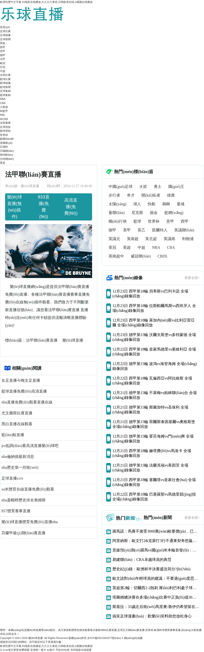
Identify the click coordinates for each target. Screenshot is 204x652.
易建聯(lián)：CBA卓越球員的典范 (141, 559)
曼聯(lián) (117, 213)
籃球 (137, 221)
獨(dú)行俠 (118, 221)
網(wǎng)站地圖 (133, 638)
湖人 (137, 204)
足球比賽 (5, 31)
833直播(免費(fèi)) (44, 207)
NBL (2, 114)
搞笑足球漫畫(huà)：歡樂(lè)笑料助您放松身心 (152, 616)
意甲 (2, 51)
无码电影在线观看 (81, 649)
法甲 (2, 59)
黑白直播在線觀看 (16, 424)
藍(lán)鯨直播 (12, 435)
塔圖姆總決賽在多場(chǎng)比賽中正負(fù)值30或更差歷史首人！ (156, 597)
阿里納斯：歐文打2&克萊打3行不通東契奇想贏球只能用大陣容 (156, 541)
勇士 (157, 186)
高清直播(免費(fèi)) (71, 207)
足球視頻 (5, 126)
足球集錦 (5, 90)
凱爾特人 (160, 230)
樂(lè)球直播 (72, 340)
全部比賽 (5, 74)
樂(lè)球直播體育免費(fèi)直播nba (29, 522)
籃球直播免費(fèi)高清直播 (24, 391)
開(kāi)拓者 (150, 195)
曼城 (180, 204)
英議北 (114, 239)
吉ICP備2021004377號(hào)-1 (105, 638)
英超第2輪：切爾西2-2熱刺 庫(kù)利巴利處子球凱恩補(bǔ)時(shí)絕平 (156, 588)
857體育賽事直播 (15, 511)
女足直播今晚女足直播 (20, 380)
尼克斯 (137, 213)
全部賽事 (5, 122)
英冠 (112, 247)
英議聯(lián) (184, 230)
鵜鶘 (166, 204)
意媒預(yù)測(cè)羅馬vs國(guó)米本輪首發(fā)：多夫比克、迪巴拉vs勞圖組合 (156, 550)
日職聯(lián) (7, 150)
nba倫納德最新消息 (17, 456)
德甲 (2, 55)
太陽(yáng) (117, 204)
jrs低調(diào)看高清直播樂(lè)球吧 (29, 446)
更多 (2, 162)
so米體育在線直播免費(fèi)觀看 (27, 489)
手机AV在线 (63, 649)
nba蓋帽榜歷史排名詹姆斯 (23, 500)
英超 (2, 43)
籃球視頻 (5, 130)
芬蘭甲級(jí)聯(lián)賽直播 (23, 533)
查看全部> (192, 278)
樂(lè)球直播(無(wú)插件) (14, 207)
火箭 (143, 186)
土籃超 (4, 106)
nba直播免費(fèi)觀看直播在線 (26, 402)
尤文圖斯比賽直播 (16, 413)
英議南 (169, 239)
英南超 (132, 239)
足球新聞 (5, 39)
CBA (3, 103)
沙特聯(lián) (7, 158)
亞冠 (2, 67)
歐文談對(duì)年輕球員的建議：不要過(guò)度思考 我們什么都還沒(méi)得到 (156, 578)
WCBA (4, 118)
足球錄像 (5, 35)
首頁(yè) (5, 27)
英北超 (151, 239)
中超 (2, 71)
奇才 (131, 195)
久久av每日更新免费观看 (14, 649)
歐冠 (2, 63)
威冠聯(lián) (141, 256)
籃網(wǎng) (173, 213)
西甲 (2, 47)
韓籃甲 (4, 111)
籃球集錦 (5, 95)
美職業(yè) (6, 142)
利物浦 (188, 239)
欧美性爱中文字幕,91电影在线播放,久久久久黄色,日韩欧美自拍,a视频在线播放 (46, 1)
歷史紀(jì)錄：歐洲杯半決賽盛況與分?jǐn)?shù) (151, 569)
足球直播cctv (12, 478)
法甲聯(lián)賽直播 (42, 340)
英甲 (127, 230)
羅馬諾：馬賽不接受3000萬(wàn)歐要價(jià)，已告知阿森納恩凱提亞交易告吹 (156, 531)
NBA (3, 98)
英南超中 (116, 256)
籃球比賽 (5, 79)
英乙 (141, 230)
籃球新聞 (5, 87)
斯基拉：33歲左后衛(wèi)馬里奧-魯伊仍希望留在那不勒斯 (156, 607)
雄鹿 (171, 195)
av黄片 (51, 649)
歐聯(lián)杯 (7, 138)
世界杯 (4, 134)
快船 (151, 204)
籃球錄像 (5, 82)
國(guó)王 (176, 186)
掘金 (154, 213)
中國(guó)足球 (120, 186)
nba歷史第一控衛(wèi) (19, 467)
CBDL (163, 256)
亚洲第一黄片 (38, 649)
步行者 (114, 195)
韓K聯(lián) (6, 154)
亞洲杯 (4, 146)
